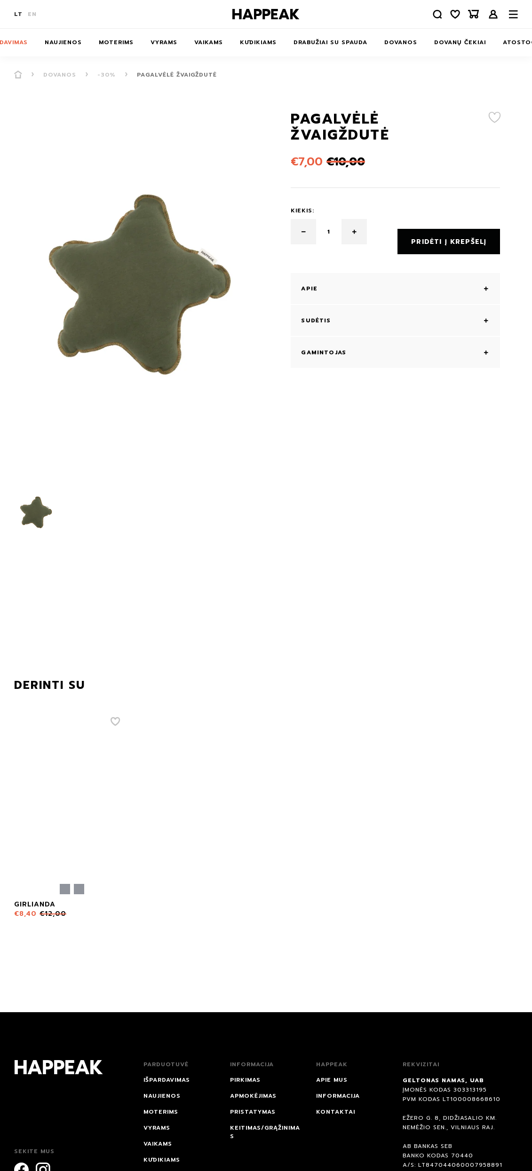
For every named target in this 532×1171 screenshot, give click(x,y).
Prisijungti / (493, 14)
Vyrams (164, 42)
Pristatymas (253, 1112)
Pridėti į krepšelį (448, 232)
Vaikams (208, 42)
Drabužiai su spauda (330, 42)
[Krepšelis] (472, 14)
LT (18, 14)
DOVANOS (400, 42)
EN (32, 14)
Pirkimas (245, 1080)
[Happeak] (266, 14)
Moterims (116, 42)
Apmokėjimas (253, 1096)
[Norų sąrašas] (451, 14)
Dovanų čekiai (460, 42)
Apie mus (332, 1080)
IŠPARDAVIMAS (166, 1080)
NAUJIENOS (63, 42)
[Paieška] (431, 14)
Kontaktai (335, 1112)
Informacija (338, 1096)
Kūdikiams (258, 42)
